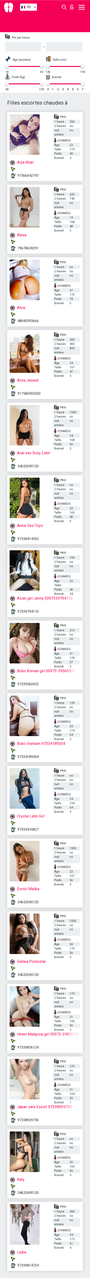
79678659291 (28, 248)
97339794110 (28, 611)
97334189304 (28, 757)
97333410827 (28, 829)
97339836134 (28, 1047)
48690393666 (28, 321)
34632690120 (28, 466)
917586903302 (29, 393)
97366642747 (28, 175)
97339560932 (28, 684)
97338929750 (28, 1120)
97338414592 (28, 539)
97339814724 (28, 1265)
